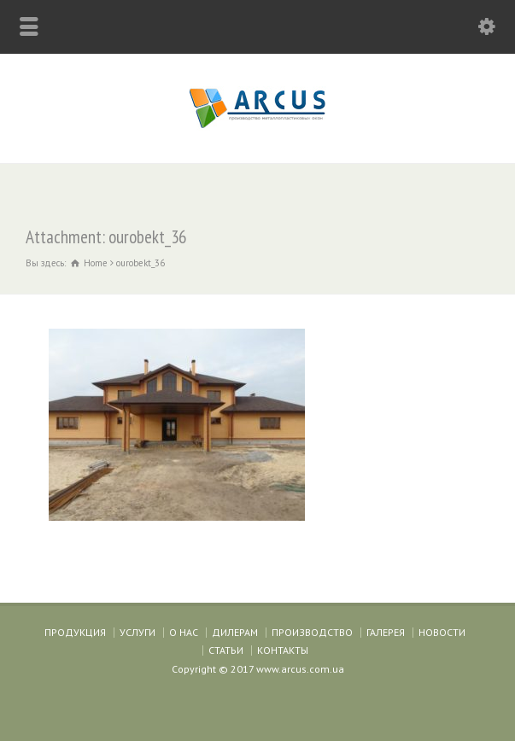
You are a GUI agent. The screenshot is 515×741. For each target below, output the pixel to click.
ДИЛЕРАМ (235, 632)
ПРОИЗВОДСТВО (312, 632)
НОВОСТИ (441, 632)
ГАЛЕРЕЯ (385, 632)
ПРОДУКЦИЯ (75, 632)
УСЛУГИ (137, 632)
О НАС (183, 632)
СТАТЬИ (225, 650)
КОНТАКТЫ (282, 650)
